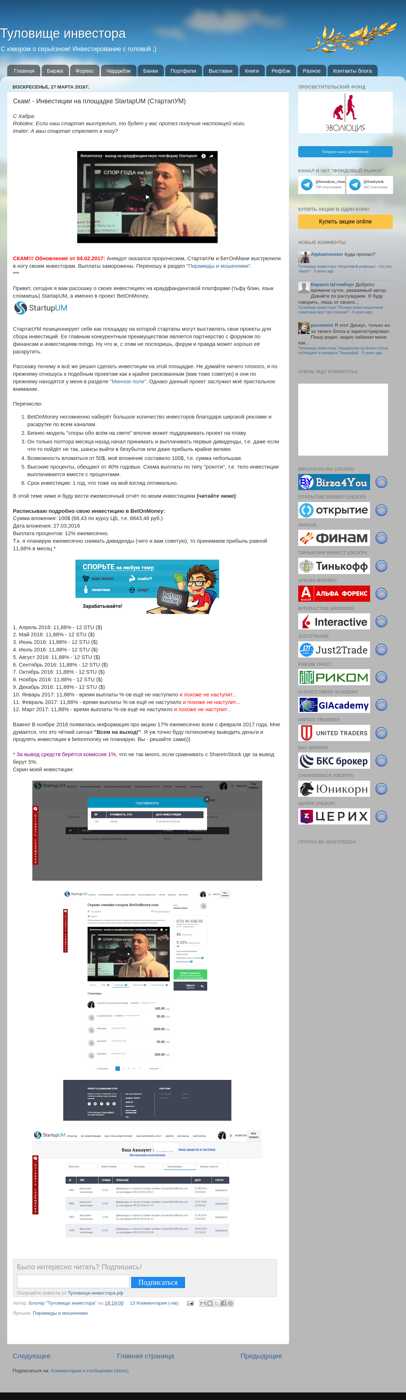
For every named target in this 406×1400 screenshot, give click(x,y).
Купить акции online (345, 221)
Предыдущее (261, 1356)
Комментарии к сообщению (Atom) (90, 1370)
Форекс (84, 71)
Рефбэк (281, 71)
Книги (252, 71)
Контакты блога (352, 71)
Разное (312, 71)
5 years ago (372, 353)
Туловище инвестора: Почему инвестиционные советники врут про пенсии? (340, 309)
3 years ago (324, 271)
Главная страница (145, 1356)
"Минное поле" (128, 381)
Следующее (32, 1356)
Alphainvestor (327, 254)
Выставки (220, 71)
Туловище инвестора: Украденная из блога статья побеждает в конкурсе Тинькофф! (343, 350)
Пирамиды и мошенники (60, 1313)
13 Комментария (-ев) (154, 1303)
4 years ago (362, 312)
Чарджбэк (118, 71)
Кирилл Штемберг (332, 284)
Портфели (183, 71)
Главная (24, 71)
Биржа (55, 71)
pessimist (322, 325)
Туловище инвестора (63, 33)
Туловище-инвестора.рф (95, 1293)
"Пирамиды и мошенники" (218, 266)
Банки (150, 71)
